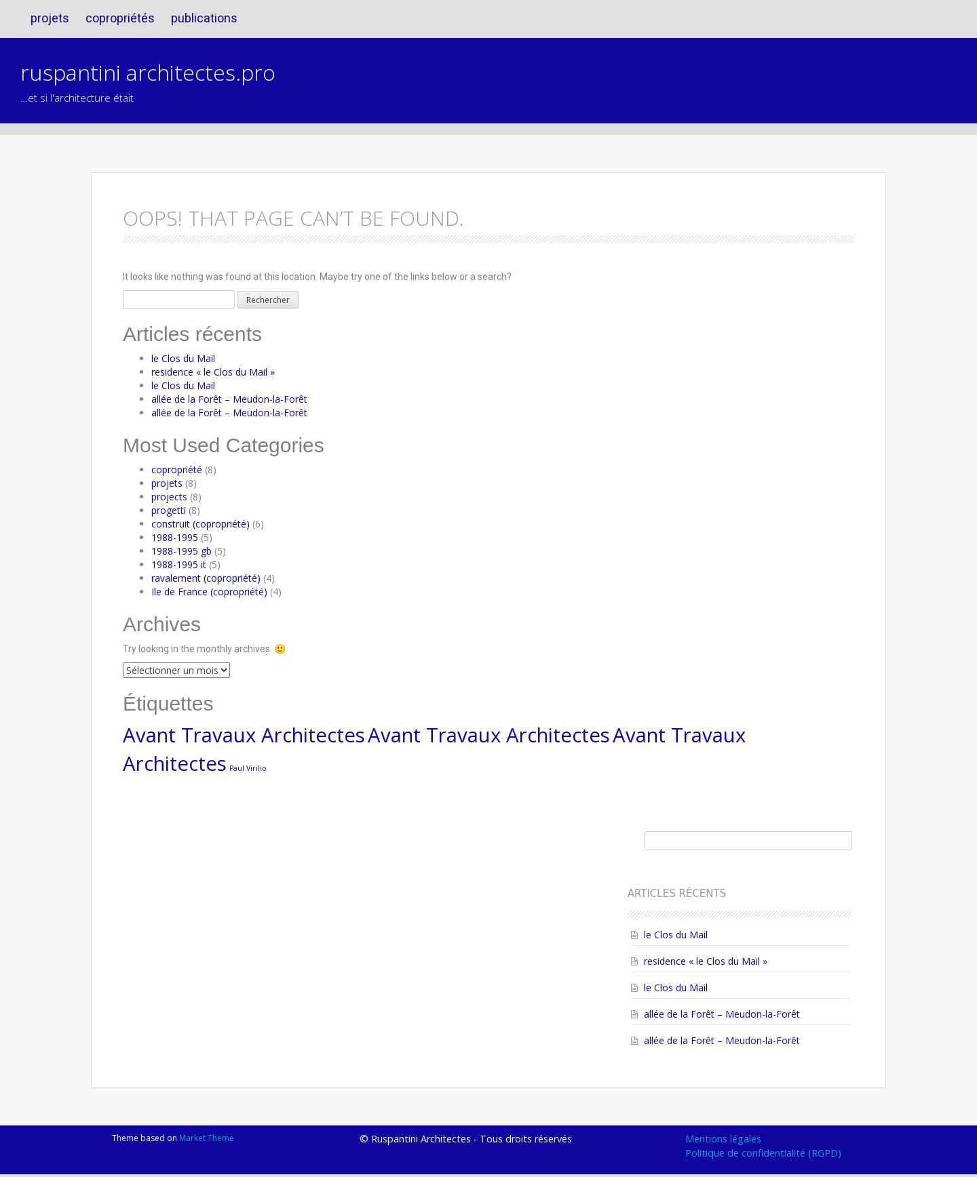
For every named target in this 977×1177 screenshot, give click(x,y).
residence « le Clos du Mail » (213, 371)
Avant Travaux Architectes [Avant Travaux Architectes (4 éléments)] (244, 735)
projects (169, 496)
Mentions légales (723, 1138)
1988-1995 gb (181, 550)
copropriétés (120, 18)
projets (50, 18)
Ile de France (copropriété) (209, 591)
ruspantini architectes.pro (147, 72)
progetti (168, 510)
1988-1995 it (178, 564)
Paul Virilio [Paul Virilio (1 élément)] (248, 768)
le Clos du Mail (183, 358)
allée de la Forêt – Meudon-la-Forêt (229, 399)
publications (204, 18)
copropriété (176, 469)
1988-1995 (174, 537)
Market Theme (206, 1138)
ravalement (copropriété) (206, 578)
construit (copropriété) (200, 523)
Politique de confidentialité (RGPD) (763, 1152)
